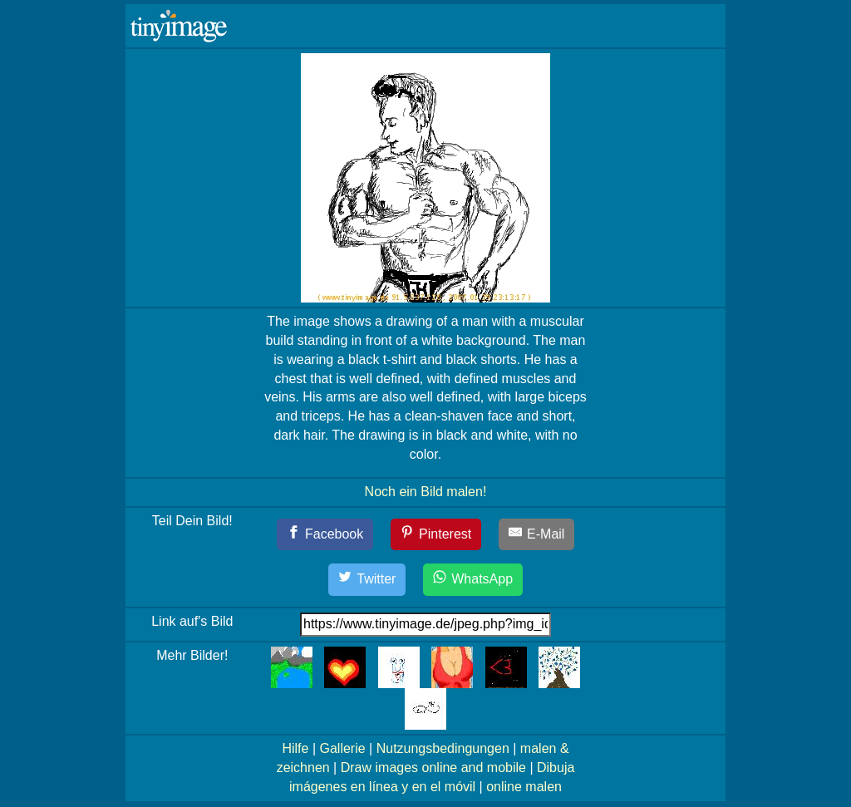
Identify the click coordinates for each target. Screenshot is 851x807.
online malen (524, 787)
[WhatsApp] (473, 579)
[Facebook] (325, 535)
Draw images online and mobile (433, 767)
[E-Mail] (537, 535)
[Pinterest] (436, 535)
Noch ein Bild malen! (426, 492)
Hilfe (295, 748)
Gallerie (342, 748)
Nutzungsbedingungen (442, 748)
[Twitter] (367, 579)
